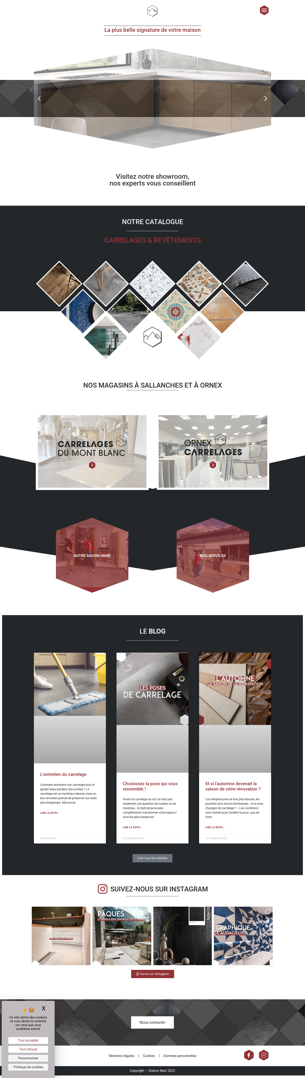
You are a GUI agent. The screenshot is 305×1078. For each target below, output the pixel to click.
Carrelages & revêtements (152, 243)
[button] (39, 101)
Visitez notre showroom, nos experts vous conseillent (153, 182)
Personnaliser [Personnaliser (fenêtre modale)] (28, 1058)
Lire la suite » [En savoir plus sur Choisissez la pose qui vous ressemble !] (132, 829)
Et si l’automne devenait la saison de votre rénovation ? (233, 788)
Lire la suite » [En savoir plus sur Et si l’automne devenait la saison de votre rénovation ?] (214, 829)
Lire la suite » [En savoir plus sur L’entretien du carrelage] (49, 815)
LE (153, 634)
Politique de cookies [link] (28, 1067)
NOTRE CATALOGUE (152, 224)
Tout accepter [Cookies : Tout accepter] (28, 1040)
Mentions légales (121, 1058)
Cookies (149, 1058)
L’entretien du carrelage (63, 776)
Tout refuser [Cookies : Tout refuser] (28, 1049)
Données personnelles (180, 1058)
